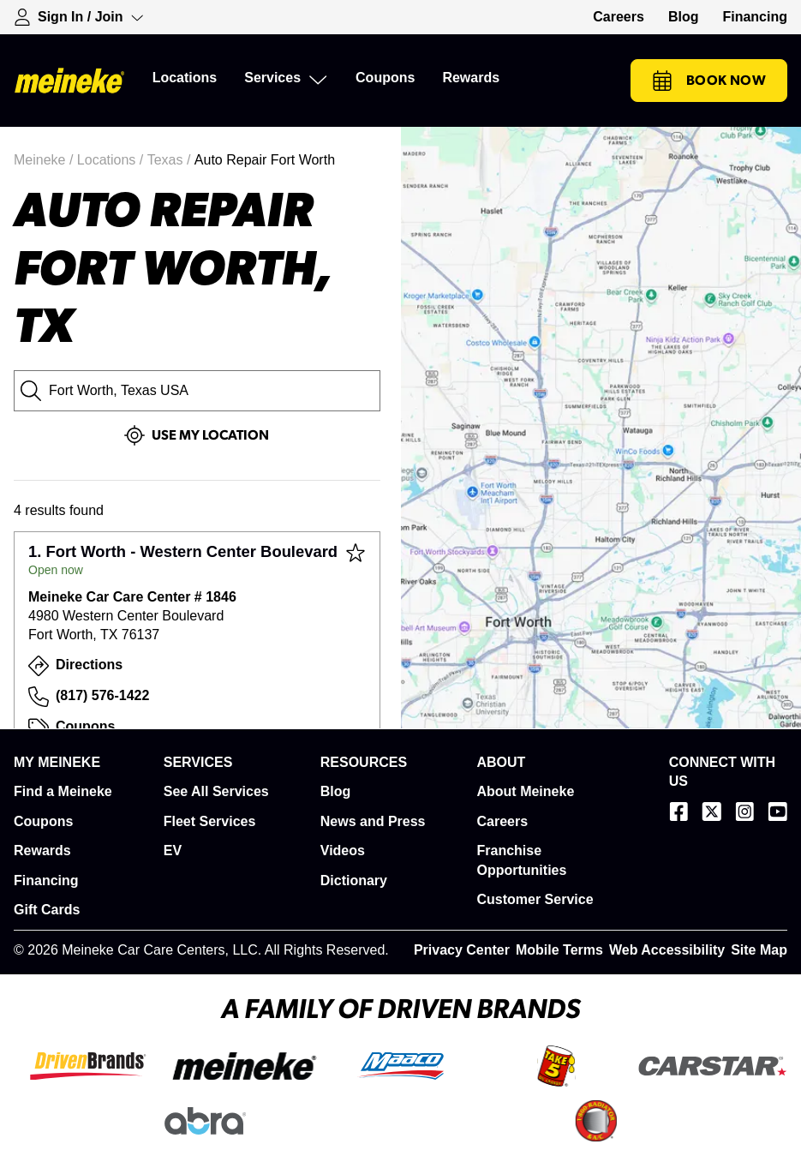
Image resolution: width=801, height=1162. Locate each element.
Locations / (112, 160)
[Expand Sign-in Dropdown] (79, 17)
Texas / (170, 160)
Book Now (709, 80)
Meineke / (45, 160)
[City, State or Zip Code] (197, 390)
